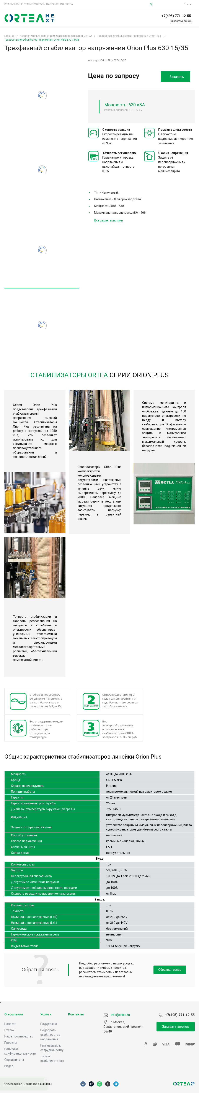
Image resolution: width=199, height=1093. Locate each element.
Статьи (9, 1030)
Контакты (76, 1014)
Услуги (45, 1014)
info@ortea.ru (169, 4)
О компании (13, 1014)
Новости (10, 1024)
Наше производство (18, 1036)
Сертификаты (14, 1059)
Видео (8, 1066)
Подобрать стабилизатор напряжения (50, 1034)
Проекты (10, 1042)
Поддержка (48, 1024)
